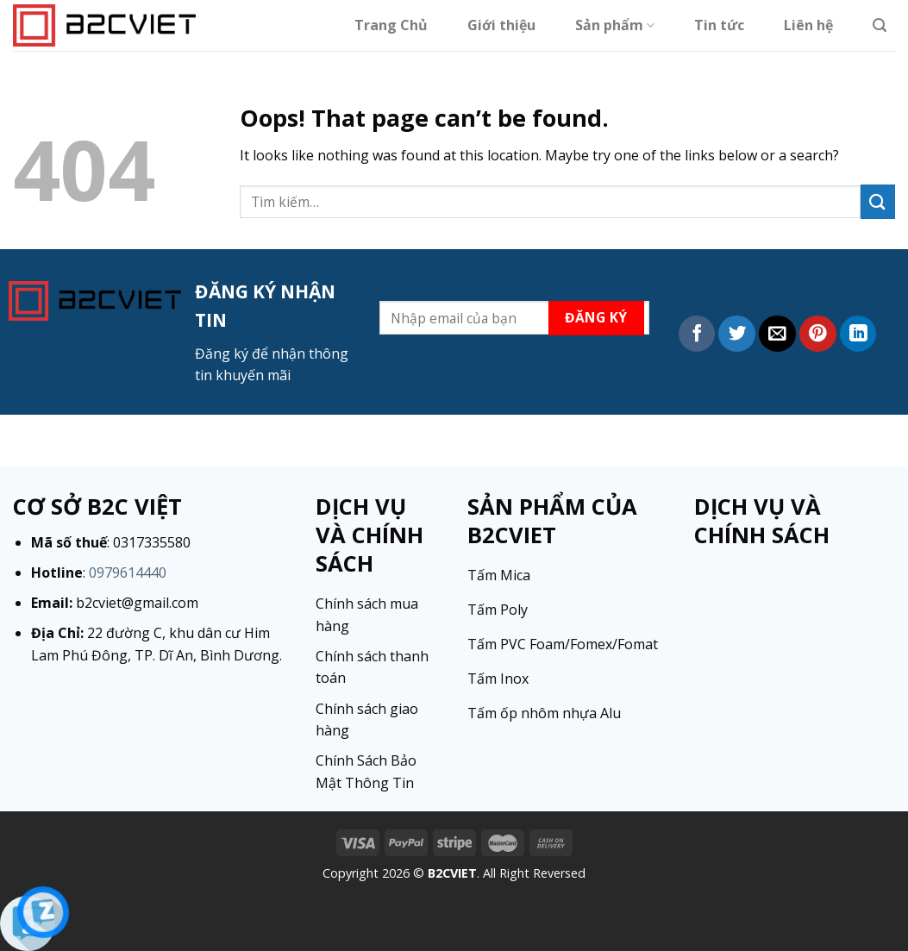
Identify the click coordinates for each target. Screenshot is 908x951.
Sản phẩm (614, 25)
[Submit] (878, 201)
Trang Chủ (391, 25)
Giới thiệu (501, 25)
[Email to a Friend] (777, 334)
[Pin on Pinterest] (817, 334)
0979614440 (127, 572)
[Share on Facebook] (697, 334)
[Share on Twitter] (736, 334)
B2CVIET (452, 873)
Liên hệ (808, 25)
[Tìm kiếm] (879, 25)
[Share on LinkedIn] (858, 334)
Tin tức (719, 25)
